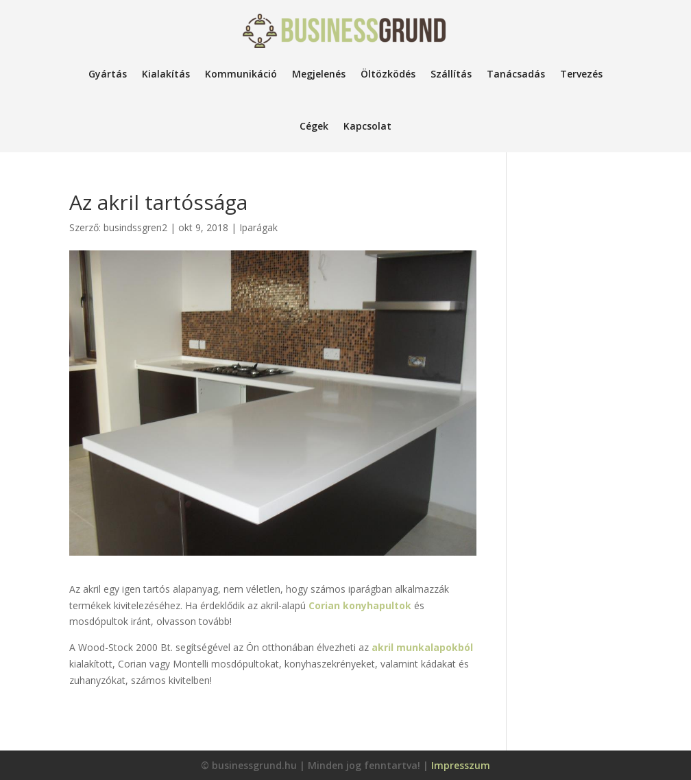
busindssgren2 (135, 227)
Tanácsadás (516, 73)
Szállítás (451, 73)
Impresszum (460, 765)
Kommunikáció (241, 73)
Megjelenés (319, 73)
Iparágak (258, 227)
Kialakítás (166, 73)
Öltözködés (388, 73)
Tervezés (581, 73)
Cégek (314, 125)
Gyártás (107, 73)
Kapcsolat (367, 125)
